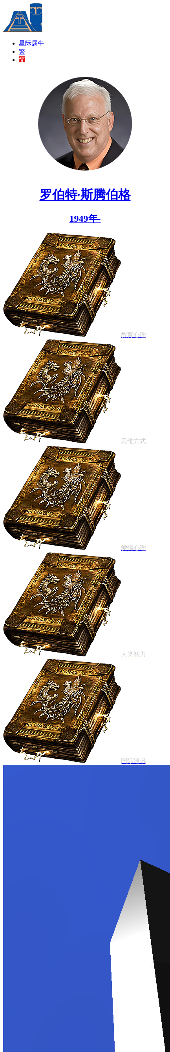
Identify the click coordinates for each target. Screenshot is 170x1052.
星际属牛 (31, 43)
